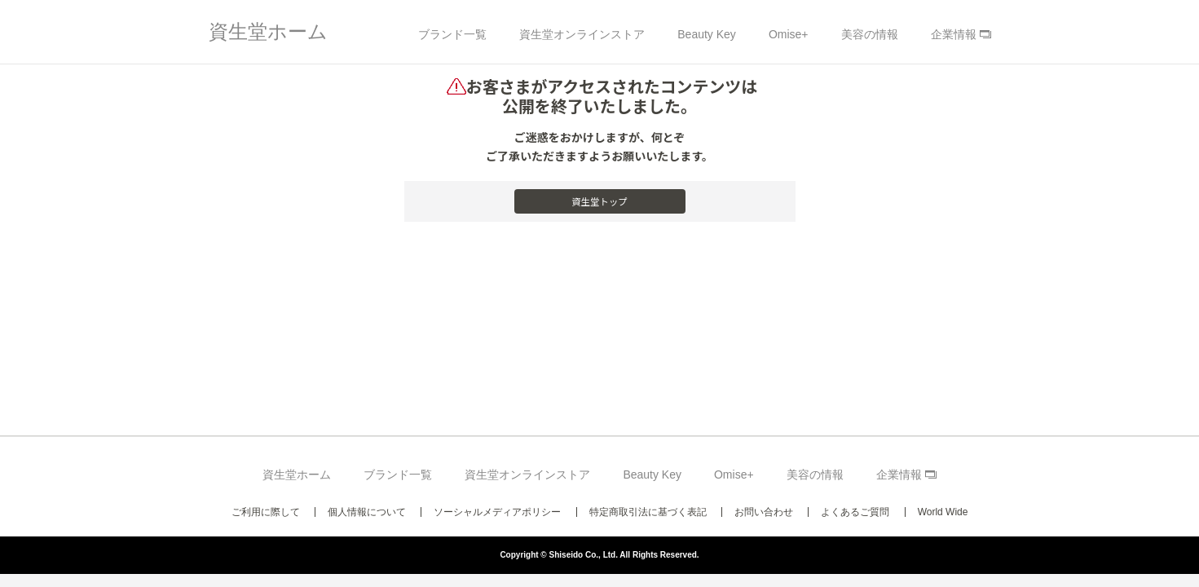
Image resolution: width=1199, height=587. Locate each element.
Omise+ (789, 34)
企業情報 (953, 34)
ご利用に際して (265, 512)
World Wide (943, 512)
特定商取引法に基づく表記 (648, 512)
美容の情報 (869, 34)
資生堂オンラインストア (582, 34)
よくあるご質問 (855, 512)
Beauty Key (706, 34)
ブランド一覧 (452, 34)
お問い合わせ (763, 512)
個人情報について (367, 512)
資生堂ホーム (268, 31)
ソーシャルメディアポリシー (497, 512)
